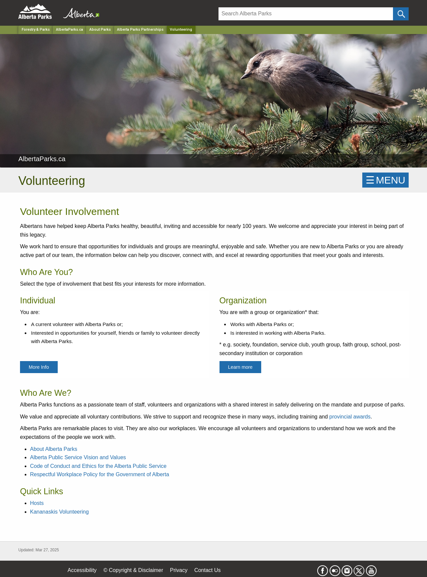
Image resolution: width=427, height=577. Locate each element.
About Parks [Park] (100, 29)
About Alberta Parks (53, 449)
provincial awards (350, 416)
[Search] (306, 13)
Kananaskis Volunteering (59, 512)
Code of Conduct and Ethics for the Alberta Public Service (98, 466)
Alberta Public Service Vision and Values (78, 457)
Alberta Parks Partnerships (140, 29)
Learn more (240, 367)
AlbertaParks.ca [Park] (69, 29)
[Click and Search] (401, 13)
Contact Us (207, 570)
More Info (39, 367)
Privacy (178, 570)
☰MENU (385, 180)
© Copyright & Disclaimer (133, 570)
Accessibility (81, 570)
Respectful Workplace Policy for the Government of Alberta (99, 474)
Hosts (37, 503)
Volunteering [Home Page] (181, 29)
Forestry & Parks (36, 29)
